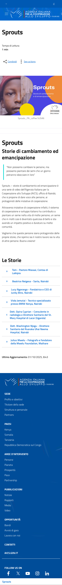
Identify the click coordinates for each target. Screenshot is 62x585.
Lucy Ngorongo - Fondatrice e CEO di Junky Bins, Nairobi (31, 291)
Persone (9, 460)
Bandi (8, 525)
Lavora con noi (12, 535)
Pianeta (9, 465)
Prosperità (10, 470)
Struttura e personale (16, 410)
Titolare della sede (14, 404)
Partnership (11, 480)
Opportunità (12, 519)
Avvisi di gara (12, 530)
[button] (6, 4)
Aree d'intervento (16, 454)
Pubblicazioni (13, 489)
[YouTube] (28, 573)
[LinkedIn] (47, 573)
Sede (7, 394)
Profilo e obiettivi (13, 399)
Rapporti (9, 500)
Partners (9, 415)
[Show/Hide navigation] (6, 14)
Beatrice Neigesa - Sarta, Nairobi (30, 281)
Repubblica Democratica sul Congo (23, 445)
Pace (7, 475)
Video (7, 510)
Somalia (9, 435)
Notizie (8, 495)
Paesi (8, 424)
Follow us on (13, 568)
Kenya (8, 429)
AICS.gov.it (11, 553)
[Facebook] (8, 573)
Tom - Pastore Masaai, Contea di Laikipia (30, 271)
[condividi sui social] (9, 61)
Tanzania (9, 440)
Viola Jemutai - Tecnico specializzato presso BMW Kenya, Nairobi (31, 302)
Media (8, 505)
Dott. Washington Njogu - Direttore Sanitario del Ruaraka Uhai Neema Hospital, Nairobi (29, 329)
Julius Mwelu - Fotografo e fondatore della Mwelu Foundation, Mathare (31, 341)
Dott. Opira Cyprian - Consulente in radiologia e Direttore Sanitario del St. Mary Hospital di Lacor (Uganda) (31, 315)
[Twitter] (18, 573)
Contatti (10, 544)
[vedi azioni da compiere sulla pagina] (27, 61)
